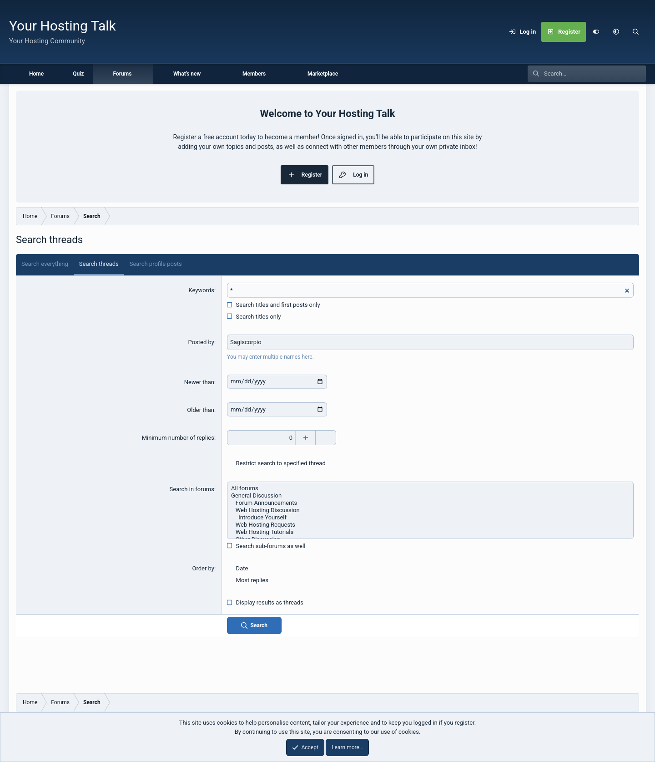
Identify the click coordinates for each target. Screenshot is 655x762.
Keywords (201, 290)
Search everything (44, 263)
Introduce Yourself (430, 517)
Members (254, 74)
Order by (203, 568)
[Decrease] (326, 438)
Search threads (99, 263)
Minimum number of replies (178, 437)
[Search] (636, 32)
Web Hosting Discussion (430, 510)
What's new (187, 74)
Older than (200, 409)
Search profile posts (156, 263)
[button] (616, 32)
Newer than (199, 382)
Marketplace (322, 74)
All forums (430, 488)
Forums (122, 74)
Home (36, 74)
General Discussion (430, 495)
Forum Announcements (430, 503)
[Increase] (305, 438)
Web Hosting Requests (430, 524)
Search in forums (192, 489)
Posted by (201, 342)
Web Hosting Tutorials (430, 532)
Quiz (78, 74)
